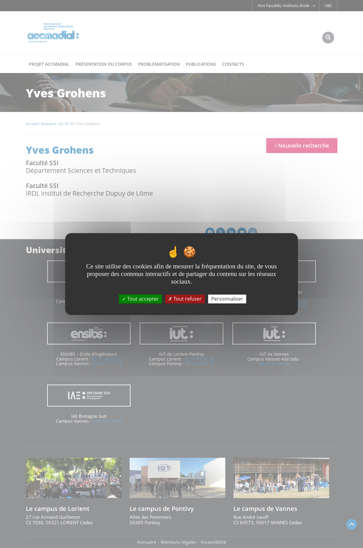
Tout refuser (185, 298)
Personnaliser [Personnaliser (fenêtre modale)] (227, 298)
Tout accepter (140, 298)
